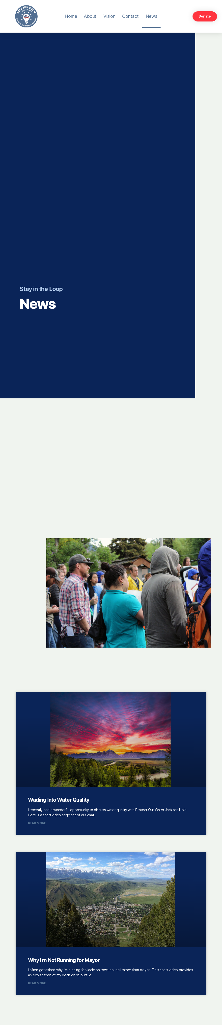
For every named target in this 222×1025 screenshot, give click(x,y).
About (90, 16)
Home (71, 16)
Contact (130, 16)
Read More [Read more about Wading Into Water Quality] (37, 823)
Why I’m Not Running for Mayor (64, 960)
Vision (109, 16)
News (151, 16)
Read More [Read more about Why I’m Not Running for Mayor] (37, 983)
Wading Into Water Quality (58, 800)
